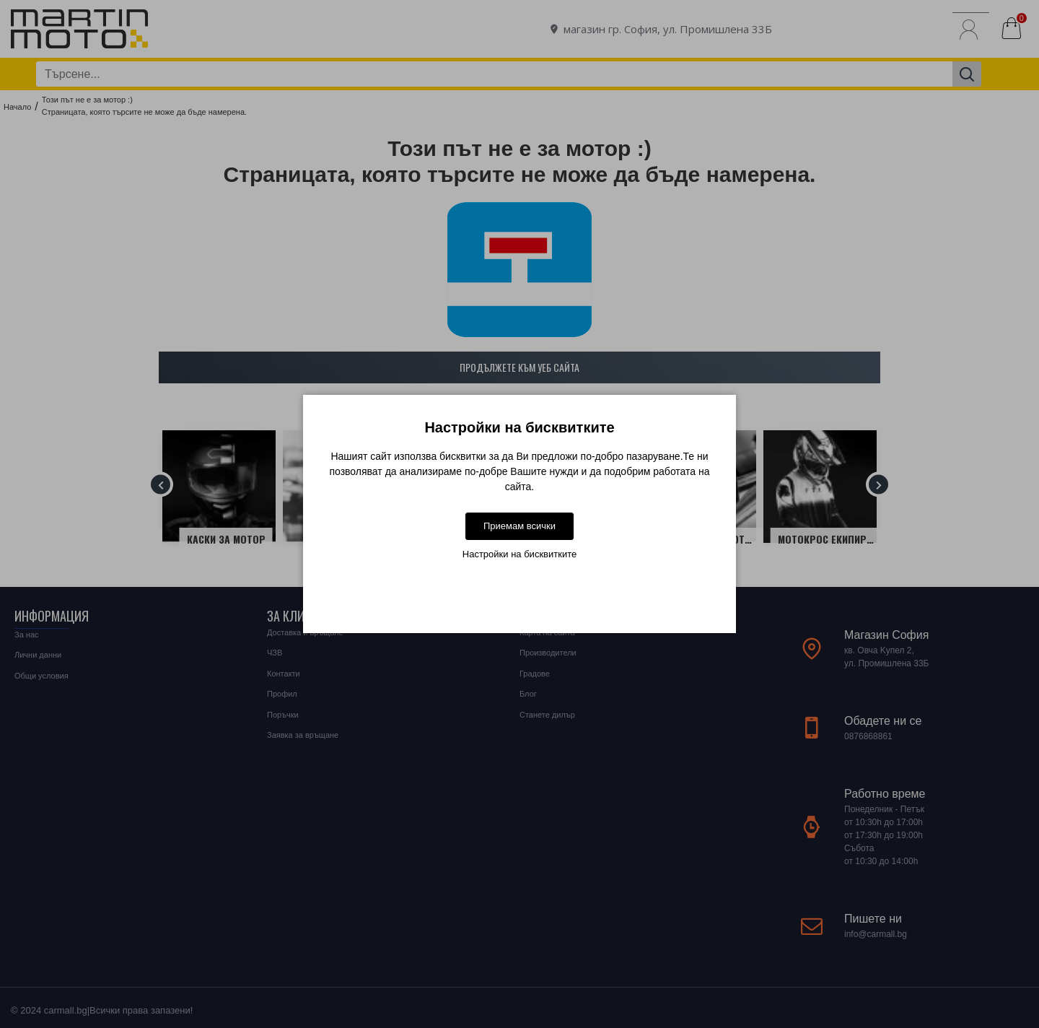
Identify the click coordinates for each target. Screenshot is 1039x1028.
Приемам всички (519, 525)
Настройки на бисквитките (519, 554)
